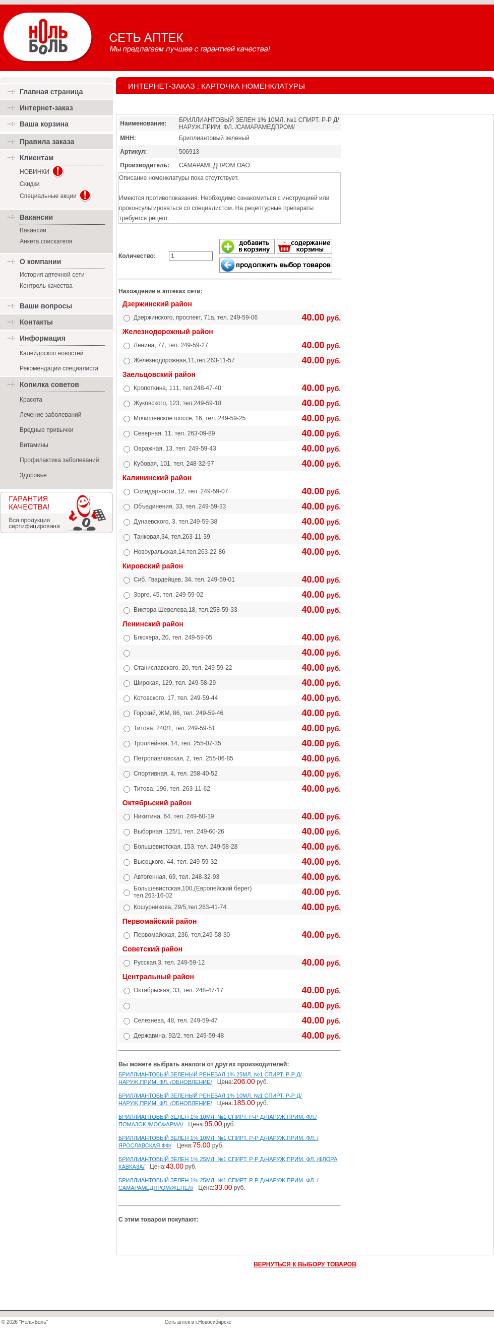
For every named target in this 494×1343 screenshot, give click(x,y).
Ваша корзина (44, 124)
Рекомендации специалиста (59, 368)
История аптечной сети (52, 274)
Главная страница (51, 92)
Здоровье (33, 475)
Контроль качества (46, 285)
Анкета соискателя (46, 241)
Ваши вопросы (46, 306)
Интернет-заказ (46, 108)
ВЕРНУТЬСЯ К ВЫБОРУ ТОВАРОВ (305, 1264)
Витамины (34, 445)
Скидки (30, 183)
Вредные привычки (46, 429)
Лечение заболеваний (51, 414)
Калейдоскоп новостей (52, 353)
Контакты (36, 322)
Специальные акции (48, 196)
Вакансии (33, 230)
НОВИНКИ (34, 171)
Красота (31, 399)
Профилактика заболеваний (59, 460)
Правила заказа (47, 142)
